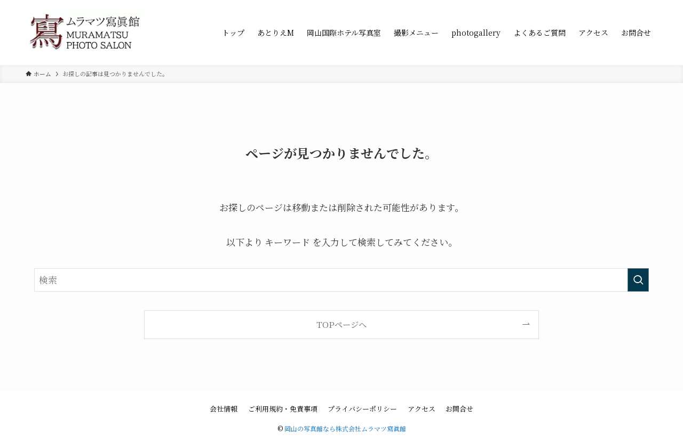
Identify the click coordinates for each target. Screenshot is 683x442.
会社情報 (223, 409)
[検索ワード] (341, 280)
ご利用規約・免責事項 (282, 409)
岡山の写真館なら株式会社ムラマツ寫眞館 (345, 428)
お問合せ (459, 409)
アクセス (421, 409)
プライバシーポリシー (362, 409)
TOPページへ (341, 324)
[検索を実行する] (638, 280)
